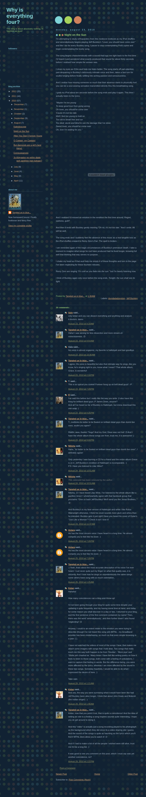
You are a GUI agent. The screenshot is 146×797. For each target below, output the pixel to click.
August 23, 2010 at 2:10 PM (81, 375)
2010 (14, 101)
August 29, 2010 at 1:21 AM (81, 683)
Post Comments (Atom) (80, 780)
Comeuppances (21, 153)
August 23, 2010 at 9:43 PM (81, 440)
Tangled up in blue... (78, 330)
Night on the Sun (21, 131)
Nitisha (71, 446)
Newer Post (61, 774)
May (16, 176)
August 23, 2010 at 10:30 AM (81, 355)
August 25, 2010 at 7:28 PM (81, 541)
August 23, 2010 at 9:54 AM (81, 341)
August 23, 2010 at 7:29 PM (81, 389)
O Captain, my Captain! (25, 140)
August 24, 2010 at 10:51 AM (81, 471)
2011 (14, 96)
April (16, 181)
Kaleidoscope (20, 126)
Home (97, 774)
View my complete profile (20, 225)
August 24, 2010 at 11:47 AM (81, 524)
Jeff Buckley (132, 298)
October (18, 114)
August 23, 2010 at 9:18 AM (81, 324)
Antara (71, 530)
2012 (14, 91)
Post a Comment (67, 768)
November (19, 109)
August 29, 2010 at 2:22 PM (81, 761)
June (16, 171)
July (16, 167)
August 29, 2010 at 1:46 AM (81, 704)
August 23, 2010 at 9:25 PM (81, 413)
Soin (70, 312)
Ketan (71, 588)
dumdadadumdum (116, 298)
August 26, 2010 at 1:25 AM (81, 582)
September (19, 118)
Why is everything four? (19, 16)
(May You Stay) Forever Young (28, 136)
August (17, 123)
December (19, 104)
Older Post (133, 774)
